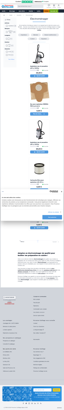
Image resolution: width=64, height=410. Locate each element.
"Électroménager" (42, 262)
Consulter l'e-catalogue (9, 344)
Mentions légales (37, 364)
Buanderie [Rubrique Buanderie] (19, 15)
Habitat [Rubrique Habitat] (10, 15)
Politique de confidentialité (40, 368)
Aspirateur (11, 25)
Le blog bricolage (38, 329)
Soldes (46, 11)
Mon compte (36, 299)
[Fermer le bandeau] (61, 191)
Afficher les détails (53, 212)
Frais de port (36, 302)
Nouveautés (36, 339)
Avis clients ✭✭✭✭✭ (38, 312)
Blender (35, 35)
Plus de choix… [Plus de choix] (39, 114)
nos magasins (51, 278)
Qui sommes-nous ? (38, 351)
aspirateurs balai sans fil (50, 270)
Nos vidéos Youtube (39, 333)
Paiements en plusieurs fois (10, 333)
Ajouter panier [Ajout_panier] (39, 76)
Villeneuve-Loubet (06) (9, 371)
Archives (59, 407)
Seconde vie (53, 11)
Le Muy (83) (6, 361)
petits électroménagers (30, 28)
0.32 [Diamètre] (9, 51)
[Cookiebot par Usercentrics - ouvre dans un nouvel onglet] (51, 191)
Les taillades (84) (7, 351)
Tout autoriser (52, 217)
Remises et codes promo (9, 326)
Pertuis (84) (6, 355)
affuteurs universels (23, 271)
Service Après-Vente (38, 315)
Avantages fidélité (11, 323)
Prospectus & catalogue (9, 340)
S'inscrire (56, 390)
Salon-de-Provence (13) (9, 368)
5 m (8, 38)
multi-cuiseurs (41, 273)
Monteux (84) (6, 358)
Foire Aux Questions (38, 326)
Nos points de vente (9, 349)
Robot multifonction (50, 35)
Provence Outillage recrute (40, 371)
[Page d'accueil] (4, 15)
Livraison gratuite (7, 329)
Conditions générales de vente (41, 361)
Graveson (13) (6, 364)
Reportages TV (37, 355)
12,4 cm (9, 45)
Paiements (36, 305)
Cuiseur (32, 38)
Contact (35, 323)
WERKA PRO (10, 32)
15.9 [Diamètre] (9, 55)
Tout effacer (11, 59)
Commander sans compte (40, 309)
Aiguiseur (44, 38)
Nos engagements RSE (39, 358)
